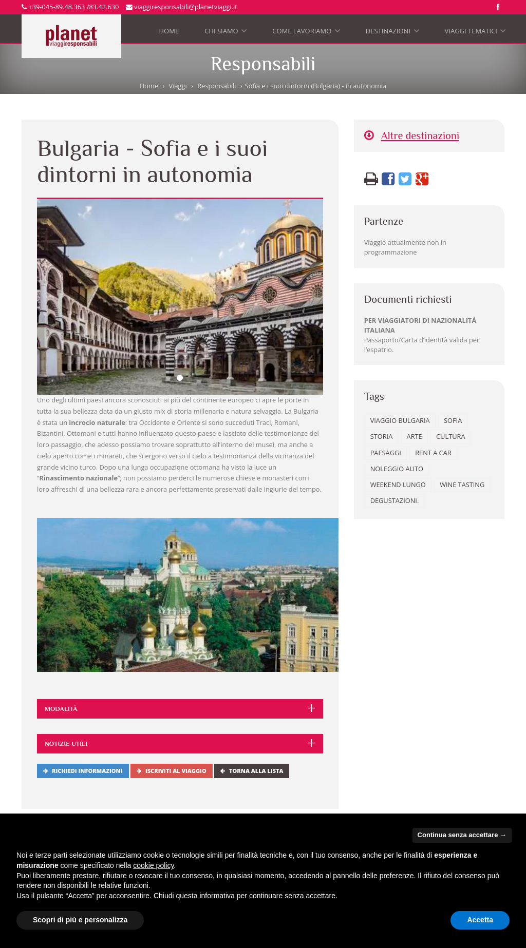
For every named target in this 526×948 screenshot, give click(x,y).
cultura (450, 436)
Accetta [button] (480, 920)
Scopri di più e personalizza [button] (80, 920)
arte (414, 436)
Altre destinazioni (411, 136)
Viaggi (178, 85)
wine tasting (462, 484)
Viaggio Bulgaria (400, 420)
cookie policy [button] (153, 865)
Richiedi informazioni (83, 771)
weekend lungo (398, 484)
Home (169, 30)
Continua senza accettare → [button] (462, 835)
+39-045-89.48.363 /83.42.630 (70, 6)
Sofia (453, 420)
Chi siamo (225, 33)
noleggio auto (396, 468)
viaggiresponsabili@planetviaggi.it (181, 6)
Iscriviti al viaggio (171, 771)
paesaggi (385, 452)
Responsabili (216, 85)
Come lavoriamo (306, 33)
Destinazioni (392, 33)
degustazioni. (394, 500)
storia (381, 436)
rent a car (433, 452)
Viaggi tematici (475, 33)
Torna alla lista (251, 771)
